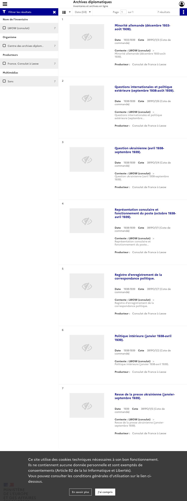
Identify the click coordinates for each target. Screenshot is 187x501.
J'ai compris (105, 492)
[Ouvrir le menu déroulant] (5, 4)
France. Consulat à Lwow (23, 63)
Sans (10, 81)
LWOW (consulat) (18, 28)
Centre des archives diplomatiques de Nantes (36, 46)
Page (116, 12)
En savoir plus (80, 492)
